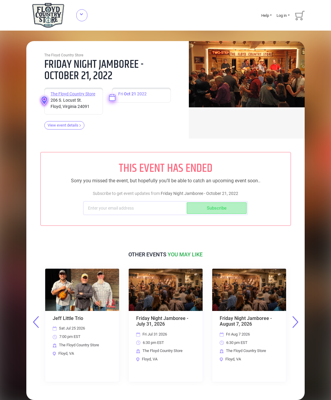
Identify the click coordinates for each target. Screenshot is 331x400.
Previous (35, 322)
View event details (64, 125)
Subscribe (217, 208)
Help (265, 15)
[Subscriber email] (135, 208)
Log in (282, 15)
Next (295, 322)
